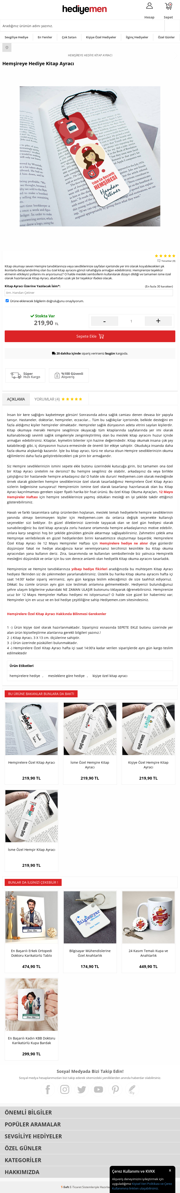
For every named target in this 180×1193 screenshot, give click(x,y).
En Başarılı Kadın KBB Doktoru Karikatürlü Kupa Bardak (31, 1040)
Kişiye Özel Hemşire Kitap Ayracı (148, 764)
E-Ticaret (76, 1187)
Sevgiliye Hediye (16, 37)
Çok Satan (69, 37)
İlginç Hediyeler (137, 37)
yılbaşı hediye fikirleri (89, 569)
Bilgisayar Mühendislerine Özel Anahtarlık (90, 953)
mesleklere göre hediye (66, 676)
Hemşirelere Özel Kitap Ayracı (31, 762)
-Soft (65, 1187)
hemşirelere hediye (25, 676)
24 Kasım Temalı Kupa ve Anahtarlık (148, 953)
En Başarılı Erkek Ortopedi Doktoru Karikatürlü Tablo (31, 953)
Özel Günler (166, 37)
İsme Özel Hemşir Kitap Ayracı (31, 849)
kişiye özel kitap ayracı (110, 676)
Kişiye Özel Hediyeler (101, 37)
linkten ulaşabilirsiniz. (143, 1188)
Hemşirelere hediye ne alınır (124, 543)
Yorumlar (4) (168, 260)
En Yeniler (45, 37)
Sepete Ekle (90, 336)
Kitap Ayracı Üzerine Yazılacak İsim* (32, 286)
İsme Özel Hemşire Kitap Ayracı (90, 764)
